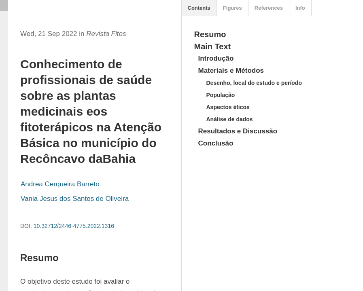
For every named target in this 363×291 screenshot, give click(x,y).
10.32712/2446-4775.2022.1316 (74, 226)
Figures (232, 8)
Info (300, 8)
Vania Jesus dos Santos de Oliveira (75, 198)
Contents (199, 8)
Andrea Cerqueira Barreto (60, 184)
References (269, 8)
